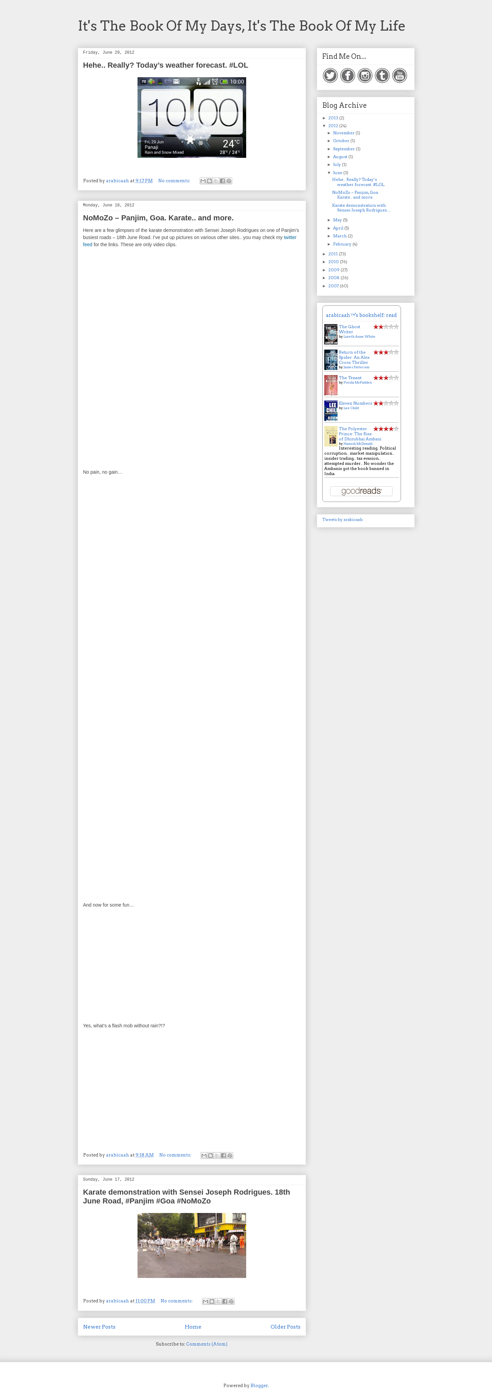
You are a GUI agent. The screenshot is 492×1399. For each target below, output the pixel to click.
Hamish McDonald (358, 443)
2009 (334, 269)
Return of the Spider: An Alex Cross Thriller (354, 357)
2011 (333, 253)
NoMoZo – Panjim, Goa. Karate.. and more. (158, 218)
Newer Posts (99, 1327)
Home (193, 1327)
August (340, 156)
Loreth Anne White (360, 336)
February (342, 244)
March (340, 235)
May (338, 219)
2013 (333, 117)
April (338, 228)
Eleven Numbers (355, 403)
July (337, 164)
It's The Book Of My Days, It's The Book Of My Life (242, 26)
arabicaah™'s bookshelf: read (361, 315)
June (338, 172)
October (341, 140)
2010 (334, 261)
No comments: (174, 180)
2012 (333, 125)
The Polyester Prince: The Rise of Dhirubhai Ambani (360, 433)
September (344, 148)
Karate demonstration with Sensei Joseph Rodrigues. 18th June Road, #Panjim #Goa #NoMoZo (186, 1196)
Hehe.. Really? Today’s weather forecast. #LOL (166, 65)
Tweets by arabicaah (342, 519)
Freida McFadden (358, 382)
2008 (334, 277)
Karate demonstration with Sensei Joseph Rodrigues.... (361, 208)
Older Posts (285, 1327)
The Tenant (350, 377)
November (344, 132)
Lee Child (351, 408)
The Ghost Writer (349, 329)
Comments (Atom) (206, 1344)
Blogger (259, 1385)
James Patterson (356, 367)
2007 (334, 285)
